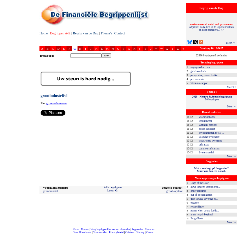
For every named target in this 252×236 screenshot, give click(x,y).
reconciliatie (197, 206)
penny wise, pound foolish (204, 75)
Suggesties (137, 229)
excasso (195, 202)
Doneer (85, 229)
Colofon (129, 232)
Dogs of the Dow (200, 183)
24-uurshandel (206, 152)
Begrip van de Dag (85, 33)
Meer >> (230, 42)
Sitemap (140, 232)
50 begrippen (212, 98)
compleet (3, 234)
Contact (119, 33)
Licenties (149, 229)
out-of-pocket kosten (201, 194)
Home (43, 33)
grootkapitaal (174, 191)
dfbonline (246, 234)
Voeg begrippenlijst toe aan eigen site (110, 229)
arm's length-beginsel (202, 214)
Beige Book (197, 218)
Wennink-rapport (200, 83)
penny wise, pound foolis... (205, 210)
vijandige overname (209, 136)
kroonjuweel (205, 121)
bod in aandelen (207, 128)
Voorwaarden (100, 232)
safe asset (204, 144)
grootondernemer (56, 103)
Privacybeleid (116, 232)
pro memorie (197, 79)
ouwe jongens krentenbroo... (205, 187)
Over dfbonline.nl (82, 232)
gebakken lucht (199, 71)
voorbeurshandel (207, 117)
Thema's (106, 33)
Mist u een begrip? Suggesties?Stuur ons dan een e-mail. (211, 170)
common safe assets (209, 148)
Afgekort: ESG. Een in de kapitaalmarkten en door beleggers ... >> (211, 27)
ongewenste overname (210, 140)
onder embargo (198, 190)
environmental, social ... (211, 132)
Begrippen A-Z (60, 33)
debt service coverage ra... (204, 198)
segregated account (201, 67)
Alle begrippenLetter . (113, 189)
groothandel (50, 191)
